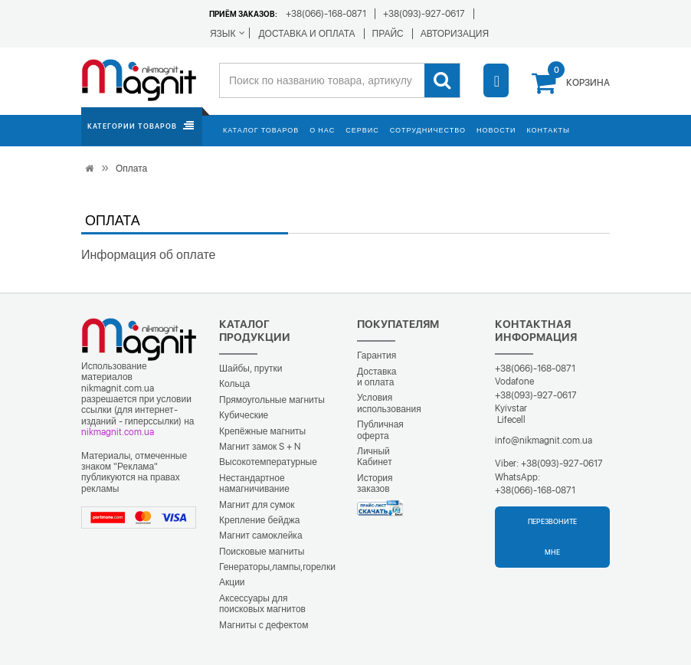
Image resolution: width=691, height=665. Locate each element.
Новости (496, 130)
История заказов (375, 483)
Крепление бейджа (259, 520)
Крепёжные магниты (262, 431)
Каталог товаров (261, 130)
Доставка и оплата (377, 377)
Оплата (131, 168)
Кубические (243, 415)
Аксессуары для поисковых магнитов (262, 603)
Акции (232, 582)
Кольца (234, 383)
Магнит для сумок (257, 505)
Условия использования (389, 403)
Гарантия (376, 355)
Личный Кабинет (374, 456)
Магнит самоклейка (261, 535)
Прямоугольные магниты (272, 400)
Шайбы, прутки (250, 368)
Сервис (362, 130)
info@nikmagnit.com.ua (543, 440)
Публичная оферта (380, 430)
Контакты (548, 130)
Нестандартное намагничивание (254, 483)
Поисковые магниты (262, 551)
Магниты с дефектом (264, 625)
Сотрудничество (428, 130)
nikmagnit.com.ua (117, 432)
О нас (322, 130)
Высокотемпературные (268, 462)
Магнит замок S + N (259, 446)
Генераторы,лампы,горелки (277, 567)
